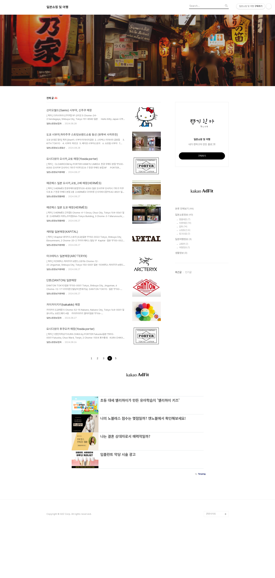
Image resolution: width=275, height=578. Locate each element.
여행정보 (184, 247)
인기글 (188, 272)
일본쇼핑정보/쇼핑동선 (55, 148)
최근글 (178, 272)
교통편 (183, 244)
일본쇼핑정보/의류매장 (55, 172)
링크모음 (184, 233)
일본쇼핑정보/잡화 (53, 123)
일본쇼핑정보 (184, 215)
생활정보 (181, 253)
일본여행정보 (183, 239)
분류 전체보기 (184, 209)
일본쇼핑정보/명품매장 (55, 196)
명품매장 (184, 219)
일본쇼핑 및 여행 (57, 7)
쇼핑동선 (184, 230)
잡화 (183, 226)
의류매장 (185, 223)
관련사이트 (211, 513)
